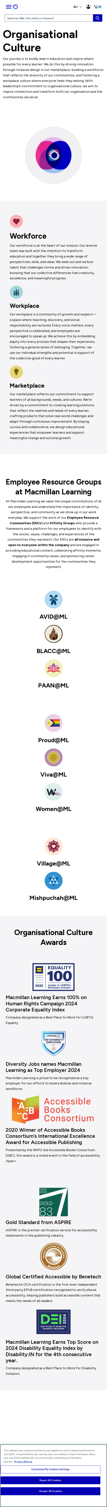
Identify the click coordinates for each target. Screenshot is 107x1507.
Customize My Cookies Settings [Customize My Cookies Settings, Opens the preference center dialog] (50, 1469)
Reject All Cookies (50, 1480)
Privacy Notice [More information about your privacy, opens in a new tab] (23, 1461)
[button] (98, 7)
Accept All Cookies (50, 1491)
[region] (53, 1475)
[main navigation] (9, 6)
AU (77, 7)
